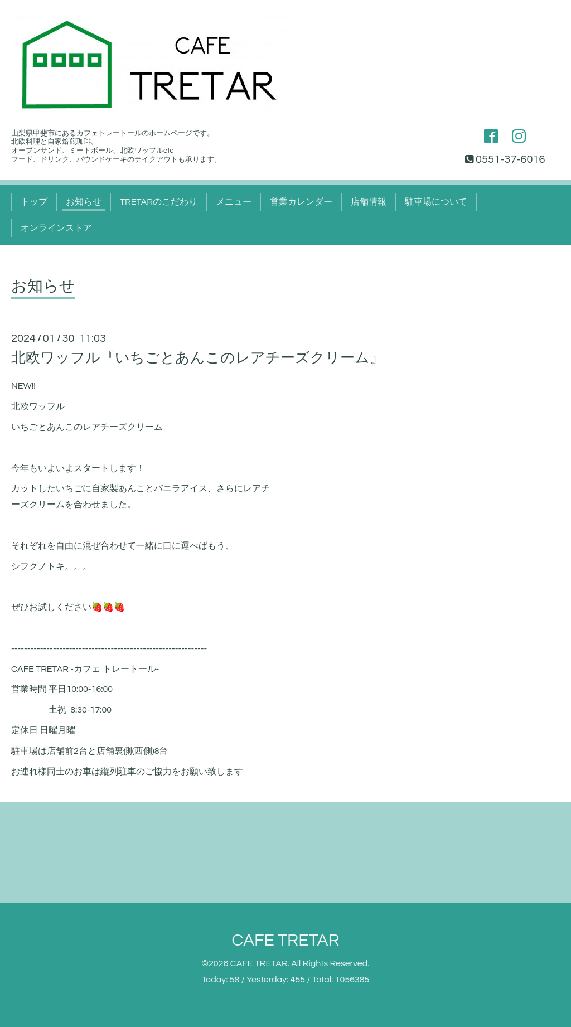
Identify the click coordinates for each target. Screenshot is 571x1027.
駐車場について (436, 201)
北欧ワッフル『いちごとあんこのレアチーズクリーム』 (197, 358)
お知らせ (83, 201)
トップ (34, 201)
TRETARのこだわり (158, 201)
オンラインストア (56, 228)
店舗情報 (368, 201)
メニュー (233, 201)
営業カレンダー (301, 201)
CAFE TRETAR (285, 940)
